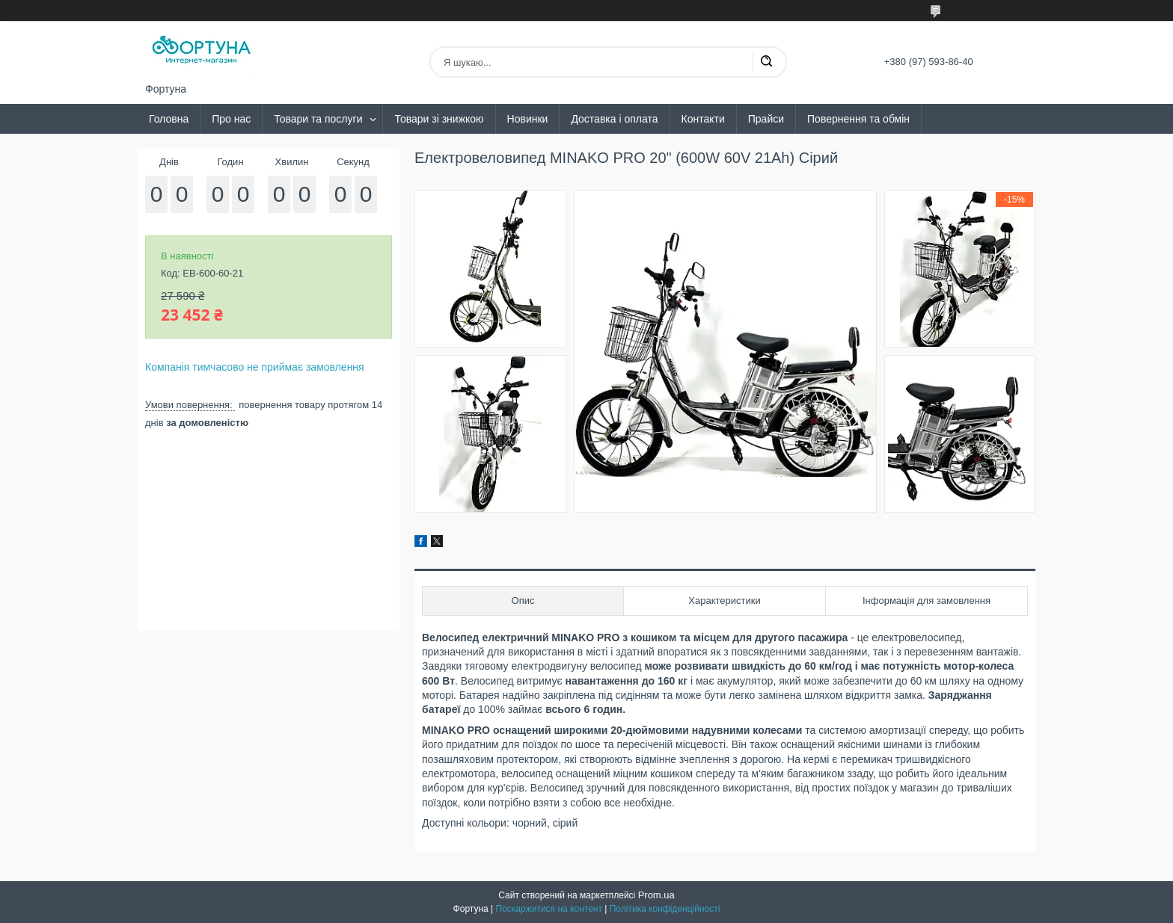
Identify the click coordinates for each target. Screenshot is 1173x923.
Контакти (703, 119)
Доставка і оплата (614, 119)
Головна (169, 119)
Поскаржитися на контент (549, 909)
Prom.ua (656, 895)
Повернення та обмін (858, 119)
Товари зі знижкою (438, 119)
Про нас (231, 119)
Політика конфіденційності (665, 909)
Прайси (766, 119)
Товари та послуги (318, 119)
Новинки (527, 119)
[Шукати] (766, 62)
